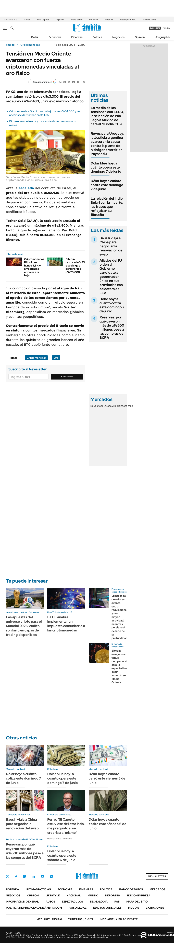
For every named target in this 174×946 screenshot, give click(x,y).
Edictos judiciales (107, 907)
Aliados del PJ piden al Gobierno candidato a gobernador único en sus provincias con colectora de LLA (111, 276)
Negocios (60, 19)
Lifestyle (52, 895)
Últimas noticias (38, 889)
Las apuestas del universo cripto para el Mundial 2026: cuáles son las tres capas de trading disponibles (24, 626)
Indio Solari (76, 19)
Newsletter (166, 37)
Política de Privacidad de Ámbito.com (34, 907)
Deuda (27, 19)
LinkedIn (33, 876)
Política (97, 37)
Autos (50, 901)
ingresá (166, 28)
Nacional (74, 895)
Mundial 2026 (149, 19)
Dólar (34, 37)
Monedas (95, 406)
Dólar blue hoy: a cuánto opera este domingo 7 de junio (106, 167)
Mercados (157, 889)
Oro (56, 358)
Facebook (16, 876)
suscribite (155, 28)
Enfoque (109, 19)
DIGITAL (49, 919)
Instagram (24, 876)
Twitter (7, 876)
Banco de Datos (131, 889)
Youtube (42, 876)
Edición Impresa (138, 895)
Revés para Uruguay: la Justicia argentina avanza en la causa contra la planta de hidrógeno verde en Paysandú (107, 143)
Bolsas (105, 406)
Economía (54, 37)
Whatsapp (51, 876)
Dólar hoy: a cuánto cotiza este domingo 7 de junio (107, 185)
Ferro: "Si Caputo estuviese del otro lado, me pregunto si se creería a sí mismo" (66, 826)
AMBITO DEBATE (119, 919)
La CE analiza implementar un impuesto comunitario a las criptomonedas (66, 623)
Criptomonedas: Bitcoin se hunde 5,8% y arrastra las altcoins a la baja (34, 267)
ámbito (10, 44)
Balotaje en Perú (128, 19)
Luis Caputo (43, 19)
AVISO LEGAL (77, 907)
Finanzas (76, 37)
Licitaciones (155, 907)
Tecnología (99, 901)
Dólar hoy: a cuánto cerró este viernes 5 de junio (107, 778)
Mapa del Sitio (137, 901)
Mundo (93, 895)
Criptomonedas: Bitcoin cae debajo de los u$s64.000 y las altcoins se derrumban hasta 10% (44, 113)
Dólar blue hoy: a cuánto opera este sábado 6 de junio (61, 855)
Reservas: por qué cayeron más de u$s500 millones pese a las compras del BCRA (112, 327)
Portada (12, 889)
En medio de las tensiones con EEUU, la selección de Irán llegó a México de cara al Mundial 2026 (107, 116)
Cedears (128, 406)
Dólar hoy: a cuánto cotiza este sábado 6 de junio (107, 823)
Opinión (140, 37)
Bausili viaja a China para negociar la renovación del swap (111, 246)
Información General (22, 901)
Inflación (93, 19)
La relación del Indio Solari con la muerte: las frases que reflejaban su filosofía (107, 206)
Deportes (112, 895)
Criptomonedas (30, 44)
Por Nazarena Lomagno (59, 838)
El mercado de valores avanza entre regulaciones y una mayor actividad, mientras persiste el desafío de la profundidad (119, 617)
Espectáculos (72, 901)
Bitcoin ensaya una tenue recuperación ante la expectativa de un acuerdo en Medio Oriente (120, 666)
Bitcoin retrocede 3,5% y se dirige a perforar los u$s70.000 (75, 265)
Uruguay (160, 37)
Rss (117, 901)
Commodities (116, 406)
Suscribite (67, 376)
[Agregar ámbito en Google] (43, 82)
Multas (133, 907)
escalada (27, 188)
